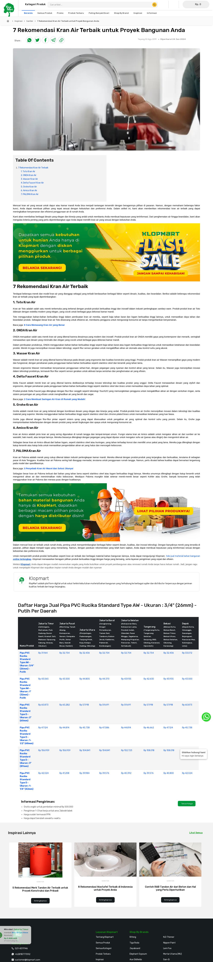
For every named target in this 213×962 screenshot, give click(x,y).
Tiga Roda (134, 942)
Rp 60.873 (43, 705)
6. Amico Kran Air (29, 190)
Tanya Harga (187, 804)
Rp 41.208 (64, 773)
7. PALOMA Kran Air (30, 194)
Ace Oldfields (136, 959)
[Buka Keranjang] (196, 4)
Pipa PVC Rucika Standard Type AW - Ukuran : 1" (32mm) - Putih (25, 688)
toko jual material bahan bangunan (183, 556)
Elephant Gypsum (138, 954)
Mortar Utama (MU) (172, 954)
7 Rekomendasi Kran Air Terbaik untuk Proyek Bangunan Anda (68, 21)
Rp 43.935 (126, 679)
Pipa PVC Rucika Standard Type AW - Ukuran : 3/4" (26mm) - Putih (27, 662)
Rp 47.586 (104, 727)
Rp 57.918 (84, 705)
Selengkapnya (40, 901)
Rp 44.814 (64, 727)
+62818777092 (22, 954)
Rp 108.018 (149, 750)
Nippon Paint (169, 942)
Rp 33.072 (187, 653)
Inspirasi (18, 21)
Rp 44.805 (84, 679)
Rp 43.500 (64, 679)
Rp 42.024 (43, 773)
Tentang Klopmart (105, 937)
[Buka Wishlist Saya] (174, 4)
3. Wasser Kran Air (29, 179)
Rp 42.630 (149, 679)
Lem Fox (167, 948)
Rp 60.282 (64, 705)
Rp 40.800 (169, 773)
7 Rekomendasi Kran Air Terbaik (33, 167)
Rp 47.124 (43, 727)
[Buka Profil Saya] (164, 4)
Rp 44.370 (104, 679)
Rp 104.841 (84, 750)
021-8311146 (21, 948)
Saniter (29, 21)
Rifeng (133, 937)
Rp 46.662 (149, 727)
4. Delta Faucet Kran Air (32, 183)
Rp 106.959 (43, 750)
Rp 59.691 (104, 705)
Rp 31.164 (43, 653)
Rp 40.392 (126, 773)
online (16, 559)
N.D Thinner (168, 937)
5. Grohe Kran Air (29, 186)
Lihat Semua (196, 832)
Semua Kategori (103, 948)
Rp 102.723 (126, 750)
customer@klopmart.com (27, 960)
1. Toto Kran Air (28, 171)
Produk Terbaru (103, 954)
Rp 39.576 (104, 773)
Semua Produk (103, 942)
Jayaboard (135, 948)
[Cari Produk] (154, 4)
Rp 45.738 (84, 727)
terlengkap (25, 559)
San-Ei (166, 959)
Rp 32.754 (64, 653)
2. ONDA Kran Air (28, 175)
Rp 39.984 (84, 773)
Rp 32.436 (84, 653)
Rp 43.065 (43, 679)
